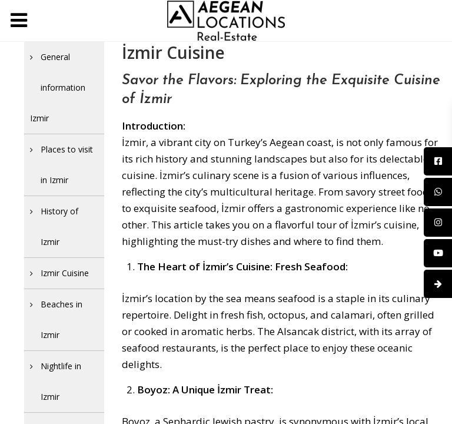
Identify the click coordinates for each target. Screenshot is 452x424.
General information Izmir (57, 87)
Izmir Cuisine (65, 273)
